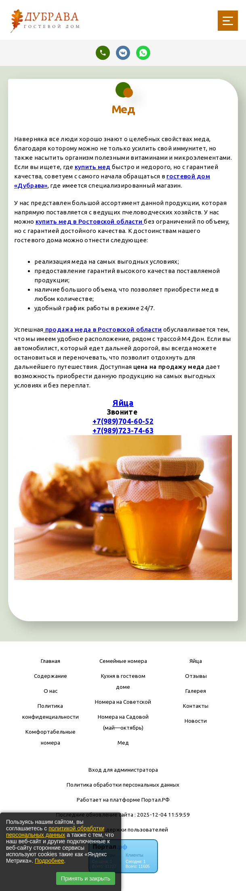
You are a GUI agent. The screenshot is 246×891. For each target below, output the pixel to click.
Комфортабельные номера (50, 737)
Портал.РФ (155, 799)
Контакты (195, 706)
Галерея (195, 691)
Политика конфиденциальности (50, 711)
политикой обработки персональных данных (55, 831)
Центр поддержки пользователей (123, 829)
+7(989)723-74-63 (123, 430)
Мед (123, 742)
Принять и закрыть (85, 878)
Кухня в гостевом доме (123, 681)
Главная (50, 661)
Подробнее (49, 860)
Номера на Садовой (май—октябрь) (123, 722)
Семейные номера (123, 661)
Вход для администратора (123, 769)
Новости (196, 720)
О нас (50, 691)
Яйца (122, 402)
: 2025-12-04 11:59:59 (162, 814)
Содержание (50, 676)
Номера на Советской (123, 701)
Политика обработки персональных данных (123, 784)
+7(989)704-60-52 (123, 421)
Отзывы (196, 676)
